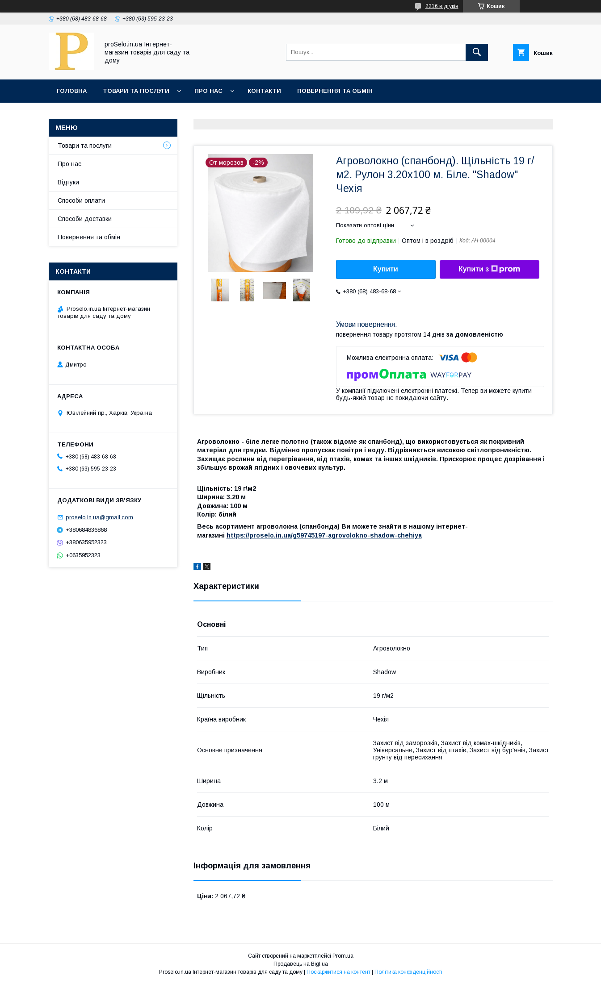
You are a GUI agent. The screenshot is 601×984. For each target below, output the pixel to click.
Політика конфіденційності (408, 972)
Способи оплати (81, 200)
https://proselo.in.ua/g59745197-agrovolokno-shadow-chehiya (324, 535)
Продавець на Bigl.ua (300, 964)
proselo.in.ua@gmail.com (99, 517)
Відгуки (68, 182)
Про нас (208, 91)
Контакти (264, 91)
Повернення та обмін (335, 91)
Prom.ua (342, 956)
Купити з (489, 269)
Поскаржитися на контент (338, 972)
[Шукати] (477, 52)
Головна (72, 91)
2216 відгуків (441, 6)
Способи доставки (85, 218)
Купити (385, 269)
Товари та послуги (136, 91)
